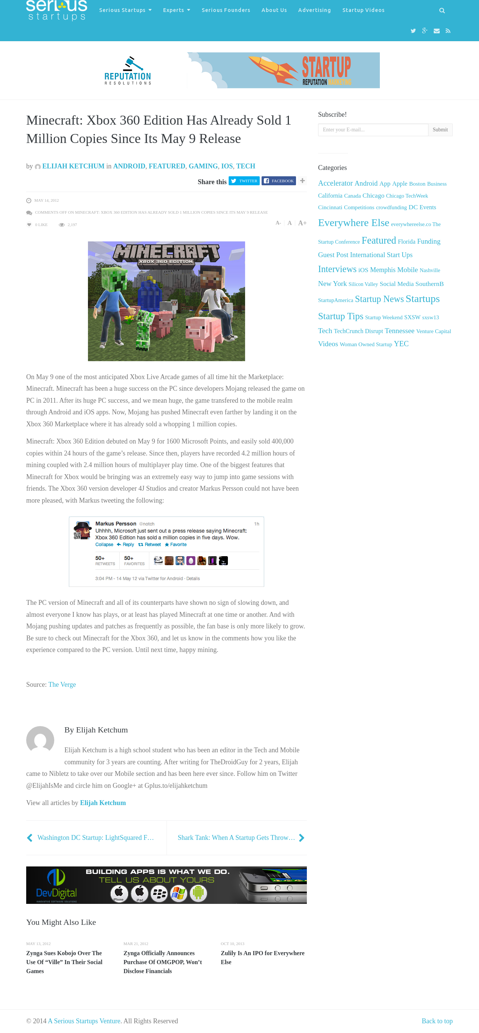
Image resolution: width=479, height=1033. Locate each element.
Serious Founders (226, 10)
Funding (428, 241)
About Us (274, 10)
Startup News (379, 299)
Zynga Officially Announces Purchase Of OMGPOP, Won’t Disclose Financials (162, 962)
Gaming (203, 166)
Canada (352, 196)
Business (437, 184)
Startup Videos (363, 10)
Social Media (397, 283)
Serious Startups (122, 10)
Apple (400, 183)
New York (332, 283)
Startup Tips (340, 316)
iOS (227, 166)
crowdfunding (391, 207)
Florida (406, 241)
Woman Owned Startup (366, 344)
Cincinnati (330, 207)
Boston (417, 183)
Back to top (437, 1021)
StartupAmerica (335, 300)
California (330, 195)
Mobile (407, 270)
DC (413, 207)
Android (129, 166)
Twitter (248, 181)
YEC (401, 343)
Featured (167, 166)
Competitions (359, 207)
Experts (173, 10)
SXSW (412, 317)
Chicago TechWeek (407, 196)
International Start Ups (381, 255)
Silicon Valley (363, 284)
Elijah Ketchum (70, 166)
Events (427, 207)
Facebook (283, 181)
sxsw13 (430, 317)
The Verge (62, 684)
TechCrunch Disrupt (358, 331)
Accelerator (335, 183)
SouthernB (429, 283)
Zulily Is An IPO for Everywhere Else (263, 957)
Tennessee (399, 331)
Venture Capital (433, 331)
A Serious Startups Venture (84, 1021)
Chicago (373, 195)
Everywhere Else (353, 222)
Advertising (314, 10)
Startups (423, 298)
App (385, 183)
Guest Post (333, 255)
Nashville (429, 270)
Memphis (383, 270)
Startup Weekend (384, 317)
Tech (245, 166)
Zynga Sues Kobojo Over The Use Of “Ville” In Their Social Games (64, 962)
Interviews (337, 269)
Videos (328, 344)
